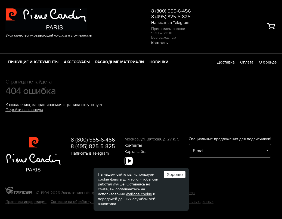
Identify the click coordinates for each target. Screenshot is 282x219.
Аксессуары (77, 62)
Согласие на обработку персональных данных (91, 201)
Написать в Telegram (170, 22)
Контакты (160, 43)
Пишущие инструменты (33, 62)
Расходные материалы (119, 62)
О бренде (268, 62)
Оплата (246, 62)
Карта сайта (136, 151)
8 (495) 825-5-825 (171, 17)
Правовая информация (26, 201)
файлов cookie (139, 194)
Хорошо (175, 174)
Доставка (226, 62)
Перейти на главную (24, 109)
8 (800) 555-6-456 (171, 11)
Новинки (159, 62)
